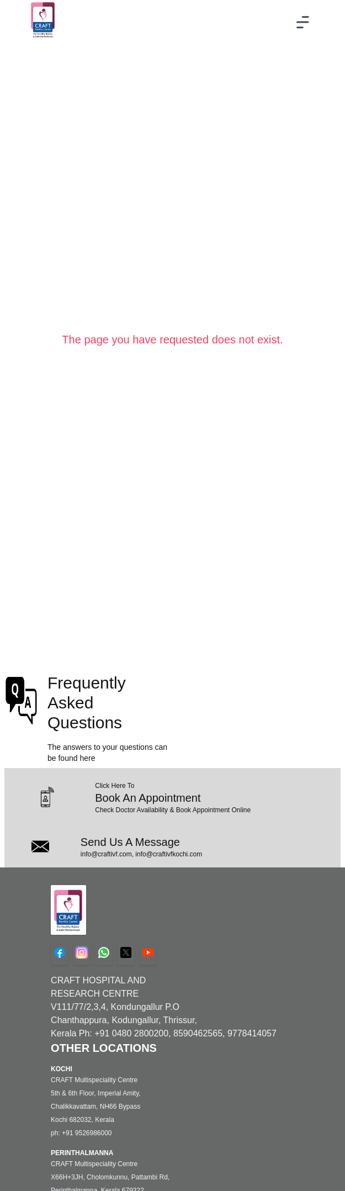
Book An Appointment (147, 798)
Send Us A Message (130, 842)
